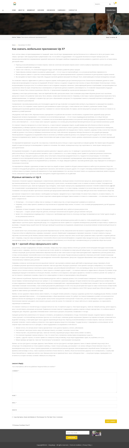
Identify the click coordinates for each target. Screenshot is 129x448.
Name (14, 395)
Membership (31, 10)
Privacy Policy (87, 445)
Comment (15, 371)
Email (14, 403)
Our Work (40, 10)
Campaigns (62, 10)
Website (14, 410)
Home (14, 10)
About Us (21, 10)
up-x (112, 186)
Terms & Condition (75, 445)
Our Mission (51, 10)
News (18, 37)
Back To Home (110, 37)
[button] (114, 3)
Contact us (73, 10)
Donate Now (111, 10)
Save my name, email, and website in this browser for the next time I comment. (38, 417)
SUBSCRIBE (71, 437)
